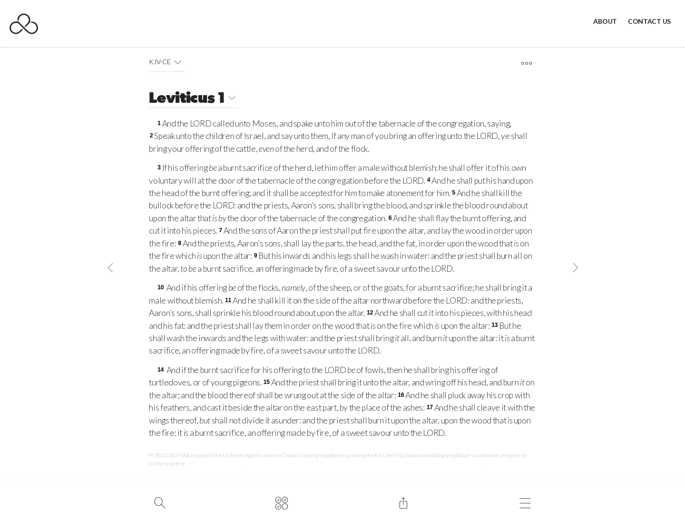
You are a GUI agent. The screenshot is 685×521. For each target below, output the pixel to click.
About (605, 21)
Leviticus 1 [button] (194, 99)
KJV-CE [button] (167, 62)
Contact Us (649, 21)
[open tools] (526, 63)
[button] (178, 62)
